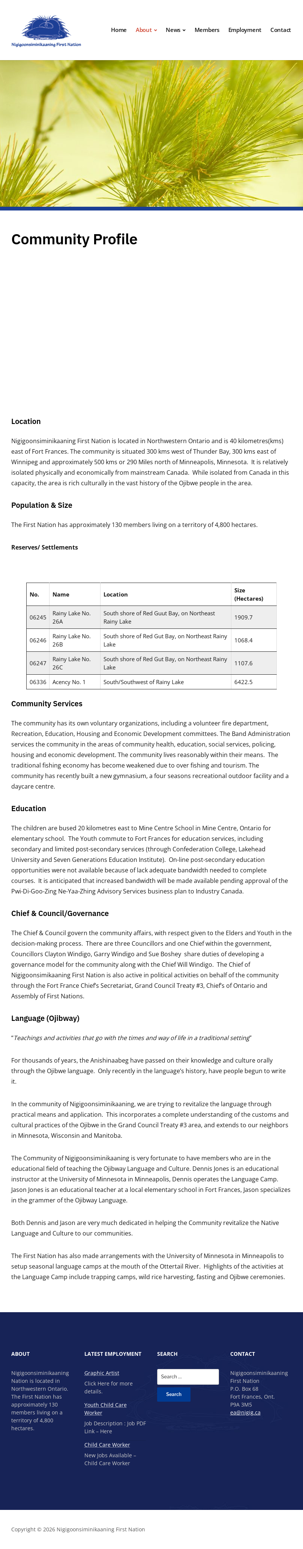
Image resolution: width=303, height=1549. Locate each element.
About (144, 29)
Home (119, 29)
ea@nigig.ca (245, 1412)
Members (207, 29)
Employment (245, 29)
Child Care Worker (107, 1444)
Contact (280, 29)
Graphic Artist (101, 1372)
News (173, 29)
